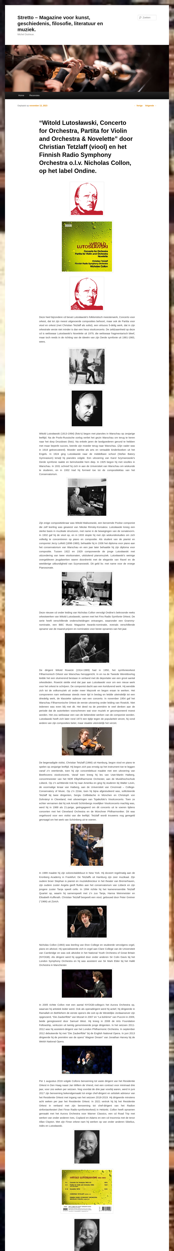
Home (21, 95)
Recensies (34, 95)
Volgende (150, 105)
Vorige (138, 105)
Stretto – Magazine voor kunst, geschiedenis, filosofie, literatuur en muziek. (60, 23)
